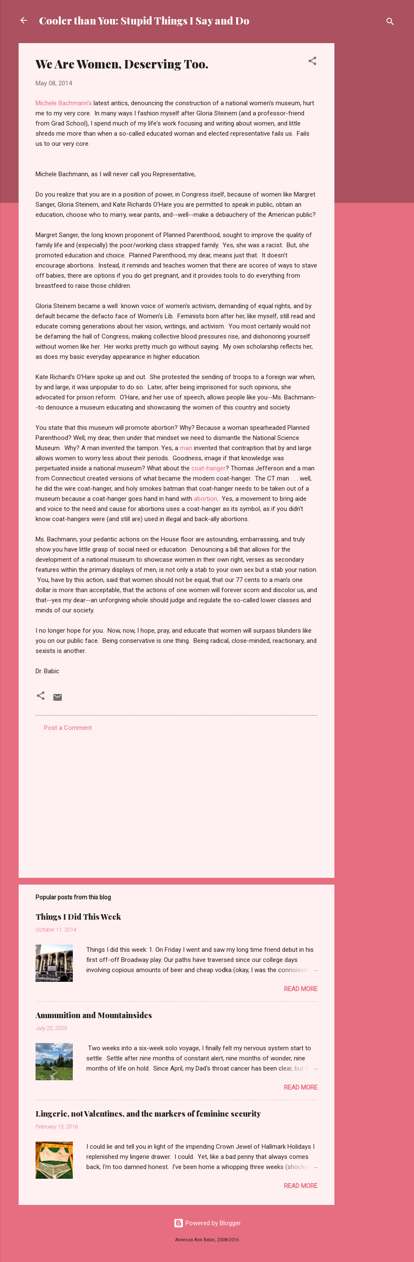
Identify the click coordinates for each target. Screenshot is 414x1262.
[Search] (390, 23)
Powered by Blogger (207, 1223)
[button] (312, 62)
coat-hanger (208, 468)
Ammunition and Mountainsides (94, 1015)
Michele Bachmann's (64, 103)
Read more (300, 989)
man (186, 448)
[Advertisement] (368, 170)
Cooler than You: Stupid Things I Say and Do (144, 20)
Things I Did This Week (78, 917)
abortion (205, 499)
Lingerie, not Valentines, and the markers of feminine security (148, 1114)
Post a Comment (68, 728)
